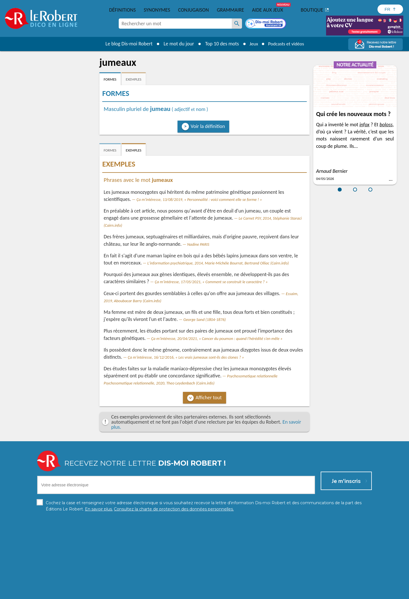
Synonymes (157, 10)
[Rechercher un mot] (237, 23)
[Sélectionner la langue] (390, 9)
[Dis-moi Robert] (266, 24)
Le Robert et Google (293, 593)
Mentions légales (204, 593)
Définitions (122, 10)
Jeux (252, 44)
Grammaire (230, 10)
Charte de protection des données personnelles (141, 593)
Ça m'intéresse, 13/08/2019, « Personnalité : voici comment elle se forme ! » (199, 199)
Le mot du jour (176, 44)
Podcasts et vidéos (287, 44)
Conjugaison (193, 10)
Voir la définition (208, 126)
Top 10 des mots (220, 44)
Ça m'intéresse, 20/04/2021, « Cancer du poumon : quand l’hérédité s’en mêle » (216, 338)
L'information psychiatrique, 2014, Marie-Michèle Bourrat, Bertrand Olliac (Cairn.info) (218, 263)
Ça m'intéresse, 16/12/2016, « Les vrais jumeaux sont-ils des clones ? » (186, 357)
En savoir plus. (312, 584)
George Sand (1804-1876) (204, 319)
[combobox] (175, 23)
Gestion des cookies (241, 593)
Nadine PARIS (198, 244)
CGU (268, 593)
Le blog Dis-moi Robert (126, 44)
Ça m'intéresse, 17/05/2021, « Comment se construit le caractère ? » (211, 281)
